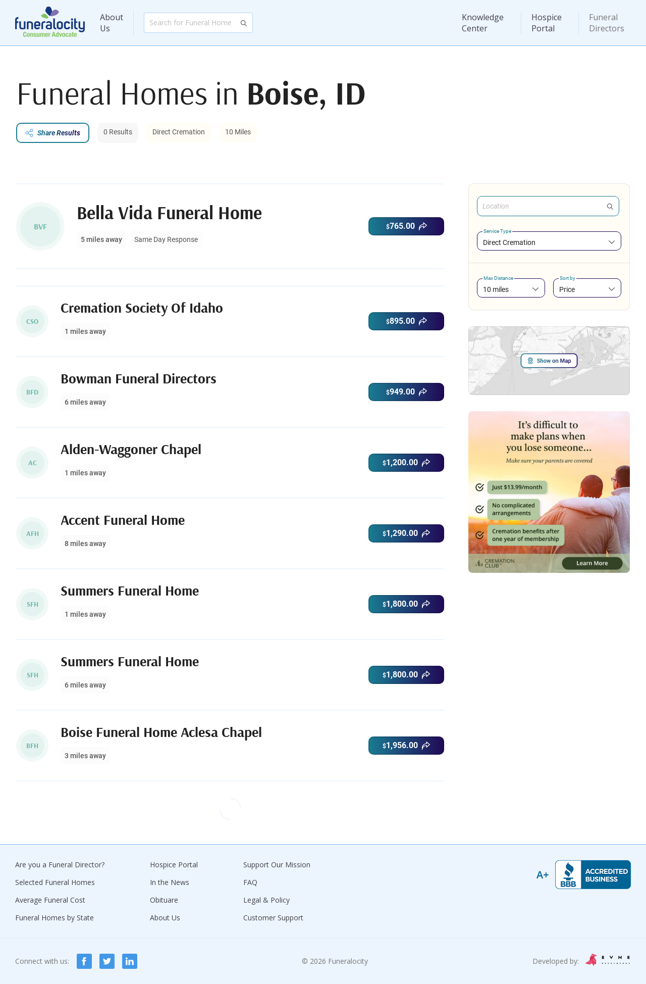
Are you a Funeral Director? (59, 864)
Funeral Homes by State (54, 917)
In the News (169, 882)
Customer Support (273, 917)
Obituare (164, 900)
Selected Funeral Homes (55, 882)
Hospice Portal (546, 23)
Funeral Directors (606, 23)
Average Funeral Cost (50, 900)
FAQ (250, 882)
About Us (111, 23)
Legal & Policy (266, 900)
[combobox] (549, 242)
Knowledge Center (483, 23)
